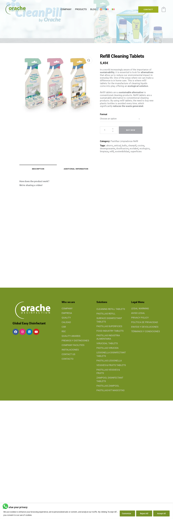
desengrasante (107, 148)
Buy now (130, 130)
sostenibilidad (122, 151)
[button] (89, 60)
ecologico (145, 148)
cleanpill (132, 145)
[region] (86, 511)
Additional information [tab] (76, 169)
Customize (126, 513)
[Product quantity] (108, 130)
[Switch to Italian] (113, 9)
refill (112, 151)
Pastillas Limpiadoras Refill (124, 141)
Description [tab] (38, 169)
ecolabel (134, 148)
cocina (140, 145)
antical (117, 145)
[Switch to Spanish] (101, 9)
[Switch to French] (107, 9)
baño (124, 145)
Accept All (161, 513)
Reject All (144, 513)
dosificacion (122, 148)
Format (103, 114)
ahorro (109, 145)
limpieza (104, 151)
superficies (136, 151)
